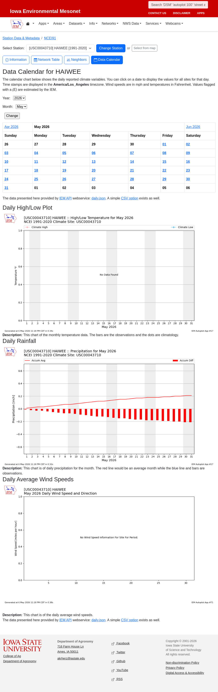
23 (188, 170)
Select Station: (13, 48)
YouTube (120, 670)
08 (164, 153)
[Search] (178, 5)
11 (36, 161)
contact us (157, 13)
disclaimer (181, 13)
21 (132, 170)
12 (64, 161)
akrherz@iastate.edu (71, 658)
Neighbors (77, 60)
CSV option (129, 198)
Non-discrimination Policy (182, 662)
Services (152, 23)
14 (132, 161)
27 (94, 179)
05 (64, 153)
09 (188, 153)
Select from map (144, 48)
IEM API (65, 198)
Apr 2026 (11, 127)
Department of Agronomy (19, 661)
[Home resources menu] (30, 24)
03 (6, 153)
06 (94, 153)
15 (164, 161)
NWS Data (131, 23)
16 (188, 161)
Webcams (173, 23)
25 (36, 179)
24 (6, 179)
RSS (117, 679)
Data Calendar (107, 60)
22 (164, 170)
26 (64, 179)
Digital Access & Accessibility (185, 673)
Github (118, 661)
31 (6, 188)
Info (92, 23)
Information (16, 60)
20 (94, 170)
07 (132, 153)
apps (201, 13)
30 (188, 179)
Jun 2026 (193, 127)
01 (164, 144)
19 (64, 170)
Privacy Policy (175, 667)
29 (164, 179)
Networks (109, 23)
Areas (57, 23)
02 (188, 144)
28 (132, 179)
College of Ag (12, 656)
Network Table (47, 60)
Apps (42, 23)
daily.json (99, 198)
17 (6, 170)
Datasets (75, 23)
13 (94, 161)
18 (36, 170)
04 (36, 153)
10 (6, 161)
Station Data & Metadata (21, 38)
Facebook (121, 643)
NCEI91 (50, 38)
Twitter (118, 652)
